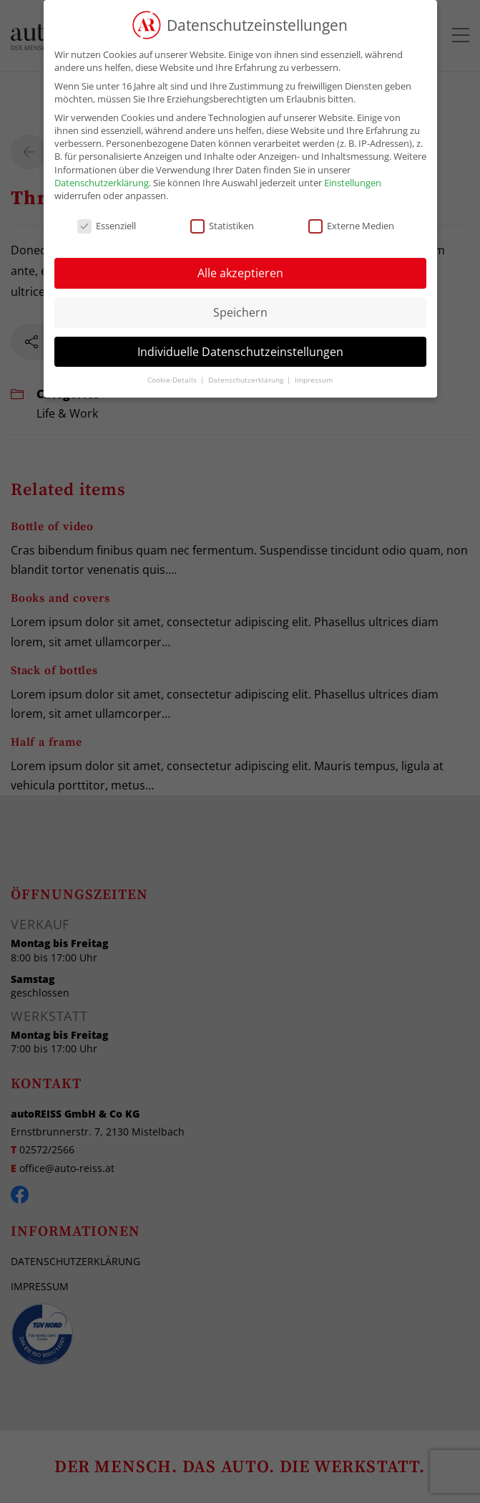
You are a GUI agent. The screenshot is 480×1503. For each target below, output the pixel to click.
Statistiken (222, 225)
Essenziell (106, 225)
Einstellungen (352, 182)
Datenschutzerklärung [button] (246, 380)
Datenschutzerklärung (101, 182)
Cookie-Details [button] (173, 380)
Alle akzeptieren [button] (240, 273)
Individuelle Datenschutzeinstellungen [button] (240, 352)
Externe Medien (351, 225)
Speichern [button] (240, 312)
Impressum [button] (314, 380)
